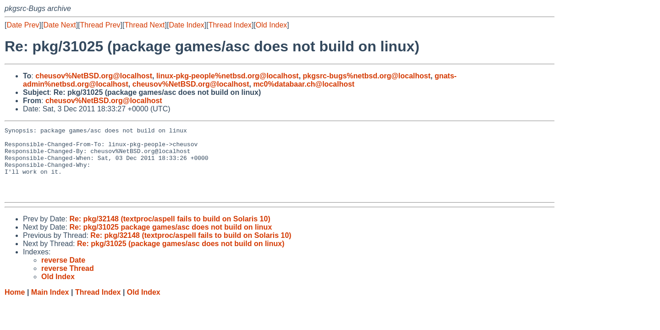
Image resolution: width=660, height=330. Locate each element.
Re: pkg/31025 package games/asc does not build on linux (170, 241)
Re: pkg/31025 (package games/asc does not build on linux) (181, 257)
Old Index (271, 25)
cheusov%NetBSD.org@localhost (93, 76)
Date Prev (22, 25)
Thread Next (144, 25)
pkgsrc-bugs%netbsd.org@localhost (367, 76)
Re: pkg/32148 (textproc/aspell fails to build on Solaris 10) (169, 232)
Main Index (50, 306)
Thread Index (230, 25)
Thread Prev (100, 25)
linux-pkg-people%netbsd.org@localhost (227, 76)
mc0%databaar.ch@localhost (303, 84)
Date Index (186, 25)
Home (15, 306)
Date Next (59, 25)
